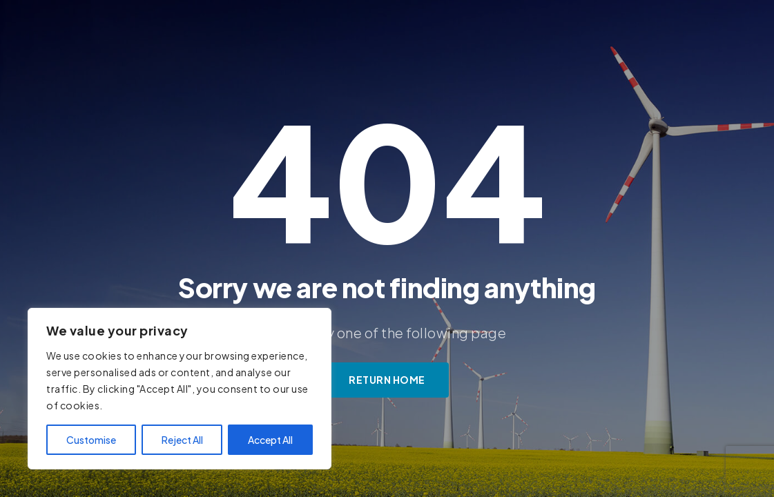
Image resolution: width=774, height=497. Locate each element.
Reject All (182, 439)
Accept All (270, 439)
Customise (91, 439)
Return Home (387, 379)
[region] (179, 388)
